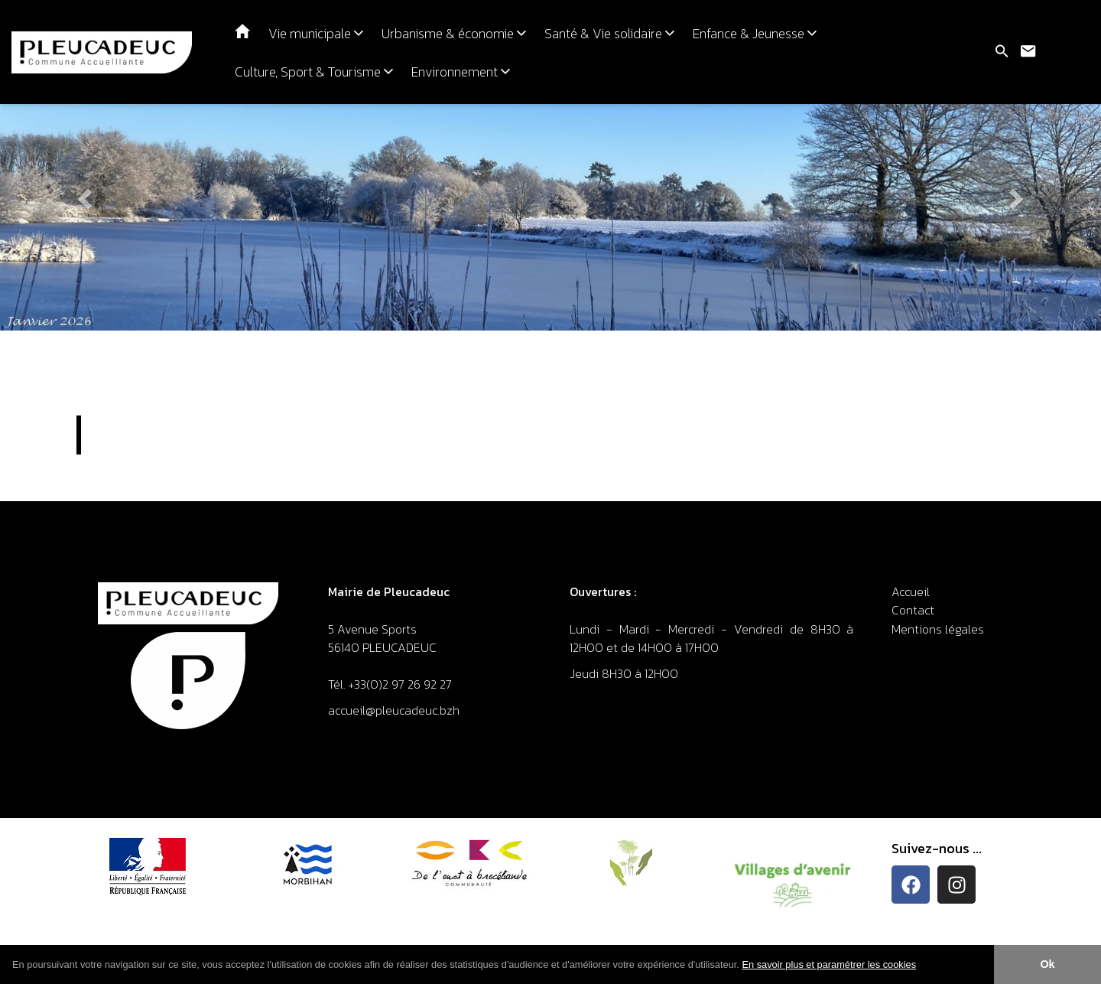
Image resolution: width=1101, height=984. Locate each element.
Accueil (911, 591)
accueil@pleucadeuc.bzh (395, 710)
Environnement (460, 72)
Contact (913, 610)
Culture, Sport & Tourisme (314, 72)
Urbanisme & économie (454, 34)
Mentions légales (938, 629)
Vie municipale (315, 34)
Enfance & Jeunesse (755, 34)
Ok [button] (1047, 964)
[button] (922, 965)
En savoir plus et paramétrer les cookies (829, 964)
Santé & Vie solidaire (609, 34)
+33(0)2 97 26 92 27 (400, 684)
